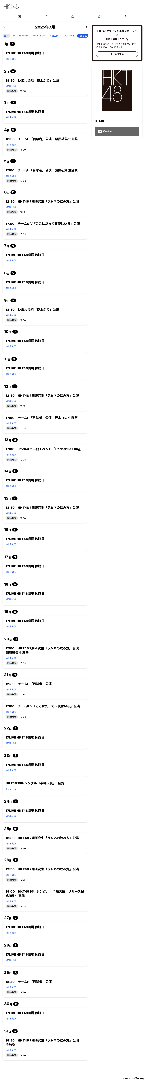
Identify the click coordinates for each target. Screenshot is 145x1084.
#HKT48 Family (20, 35)
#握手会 (83, 35)
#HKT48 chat (39, 35)
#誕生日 (54, 35)
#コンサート (68, 35)
